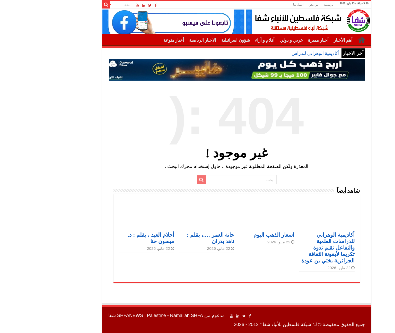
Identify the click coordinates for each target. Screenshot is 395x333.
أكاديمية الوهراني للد (281, 53)
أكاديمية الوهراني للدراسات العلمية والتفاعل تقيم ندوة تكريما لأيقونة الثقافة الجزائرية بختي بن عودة (288, 247)
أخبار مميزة (279, 40)
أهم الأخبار (304, 40)
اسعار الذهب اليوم (234, 235)
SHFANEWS (91, 315)
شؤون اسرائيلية (196, 40)
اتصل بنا (259, 4)
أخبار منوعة (134, 40)
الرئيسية (289, 4)
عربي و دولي (252, 40)
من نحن (274, 4)
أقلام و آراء (226, 40)
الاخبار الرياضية (163, 40)
